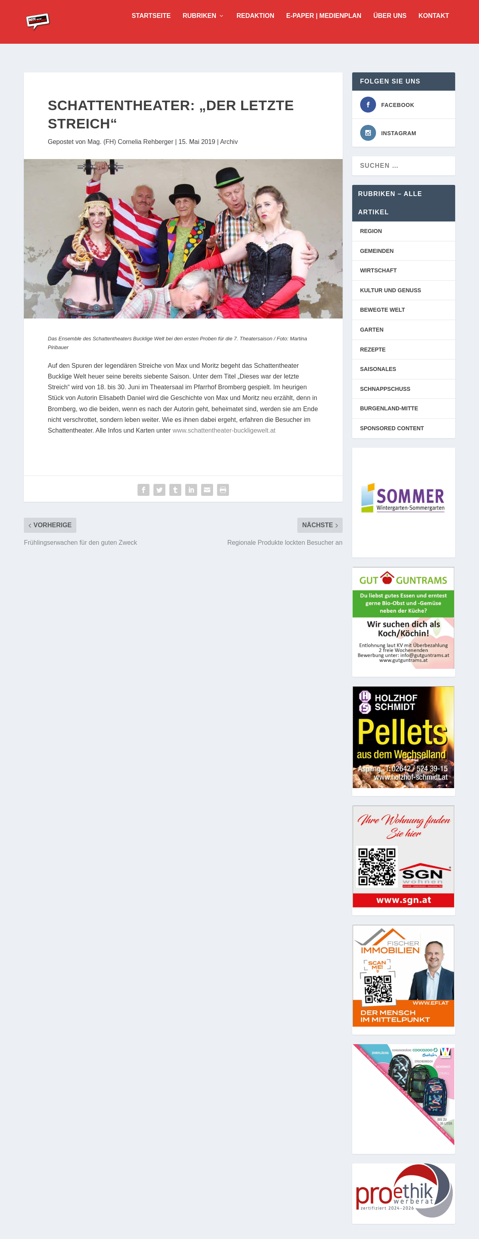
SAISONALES (378, 368)
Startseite (151, 28)
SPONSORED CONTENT (392, 427)
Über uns (390, 28)
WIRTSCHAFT (378, 269)
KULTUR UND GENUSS (390, 289)
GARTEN (372, 329)
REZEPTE (373, 349)
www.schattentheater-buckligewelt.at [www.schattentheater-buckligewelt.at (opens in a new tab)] (224, 429)
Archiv (229, 141)
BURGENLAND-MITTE (389, 407)
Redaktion (255, 28)
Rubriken (199, 28)
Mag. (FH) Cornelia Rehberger (130, 141)
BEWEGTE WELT (382, 309)
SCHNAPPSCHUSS (385, 388)
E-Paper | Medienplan (323, 28)
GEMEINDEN (377, 250)
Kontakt (434, 28)
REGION (371, 230)
